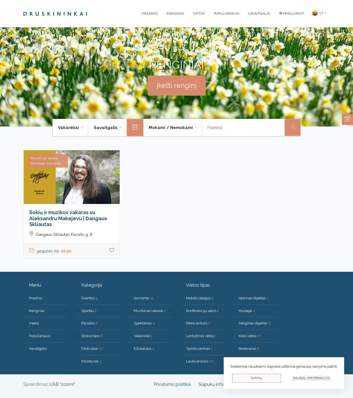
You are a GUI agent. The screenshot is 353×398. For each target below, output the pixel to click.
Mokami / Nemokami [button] (171, 127)
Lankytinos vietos (201, 336)
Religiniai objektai (255, 323)
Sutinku (256, 378)
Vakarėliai (143, 336)
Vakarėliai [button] (69, 127)
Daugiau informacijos (311, 378)
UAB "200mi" (62, 384)
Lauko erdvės (199, 361)
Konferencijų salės (202, 311)
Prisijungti (291, 13)
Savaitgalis (259, 13)
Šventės (89, 298)
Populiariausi (227, 13)
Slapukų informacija (218, 384)
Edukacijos (144, 348)
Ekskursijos (92, 336)
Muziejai (247, 311)
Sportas (89, 311)
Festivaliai (92, 348)
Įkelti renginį (177, 85)
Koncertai (144, 298)
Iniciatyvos (91, 361)
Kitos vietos (250, 336)
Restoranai (249, 348)
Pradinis (150, 13)
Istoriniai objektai (253, 298)
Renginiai (175, 13)
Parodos (89, 323)
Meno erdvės (198, 323)
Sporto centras (199, 348)
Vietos (199, 13)
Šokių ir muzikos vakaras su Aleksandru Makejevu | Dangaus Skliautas (68, 218)
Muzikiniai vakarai (150, 311)
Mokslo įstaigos (199, 298)
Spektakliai (144, 323)
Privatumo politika (172, 384)
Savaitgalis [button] (106, 127)
